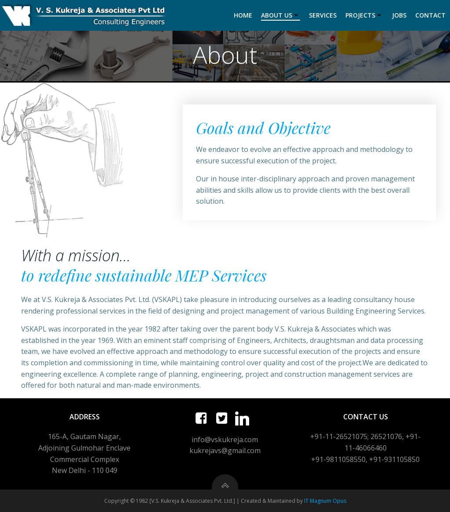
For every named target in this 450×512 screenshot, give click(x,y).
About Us (280, 15)
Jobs (399, 15)
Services (323, 15)
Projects (364, 15)
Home (243, 15)
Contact (430, 15)
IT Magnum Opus (325, 501)
